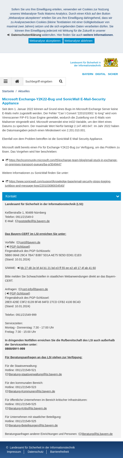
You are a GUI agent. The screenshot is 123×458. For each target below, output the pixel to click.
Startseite (8, 91)
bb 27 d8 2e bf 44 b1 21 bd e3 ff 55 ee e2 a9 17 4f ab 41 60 (58, 268)
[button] (61, 196)
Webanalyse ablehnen (78, 40)
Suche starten (60, 82)
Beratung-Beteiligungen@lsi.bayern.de (33, 425)
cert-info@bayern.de (35, 289)
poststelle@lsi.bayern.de (34, 221)
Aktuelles (24, 91)
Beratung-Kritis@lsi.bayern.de (28, 408)
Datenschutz (36, 451)
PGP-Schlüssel (19, 246)
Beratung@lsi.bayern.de (97, 434)
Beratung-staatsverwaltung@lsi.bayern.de (35, 374)
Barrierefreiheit (59, 451)
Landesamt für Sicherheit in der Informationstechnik (42, 447)
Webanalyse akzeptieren (45, 40)
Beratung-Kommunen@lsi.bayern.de (32, 391)
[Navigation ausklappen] (5, 81)
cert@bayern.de (30, 242)
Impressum (14, 451)
